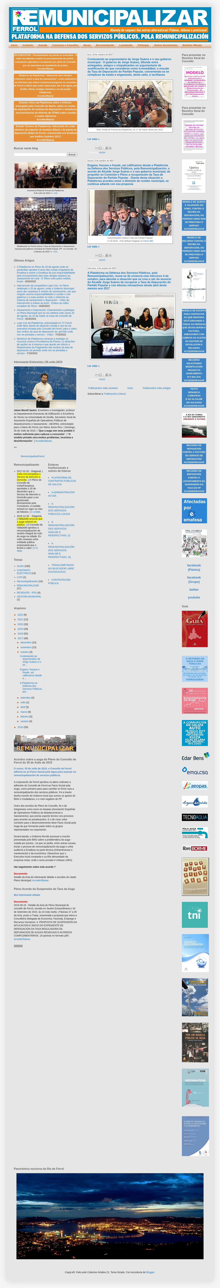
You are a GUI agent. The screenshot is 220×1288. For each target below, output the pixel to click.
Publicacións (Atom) (115, 393)
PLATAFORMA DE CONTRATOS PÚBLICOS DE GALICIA (62, 481)
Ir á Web (35, 511)
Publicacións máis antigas (157, 388)
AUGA (102, 152)
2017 (21, 638)
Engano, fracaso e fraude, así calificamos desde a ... (31, 673)
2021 (21, 619)
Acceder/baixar (22, 939)
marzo (24, 711)
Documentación (105, 45)
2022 (21, 614)
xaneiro (24, 721)
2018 (21, 633)
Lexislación (126, 45)
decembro (26, 642)
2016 (21, 727)
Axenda (42, 45)
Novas (87, 45)
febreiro (24, 716)
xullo (23, 702)
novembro (26, 647)
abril (23, 707)
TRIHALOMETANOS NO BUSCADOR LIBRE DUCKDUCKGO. (61, 568)
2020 (21, 624)
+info (55, 193)
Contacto (28, 45)
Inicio (14, 45)
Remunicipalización (27, 581)
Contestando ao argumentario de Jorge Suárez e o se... (30, 660)
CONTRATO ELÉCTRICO (24, 572)
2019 (21, 629)
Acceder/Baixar (43, 440)
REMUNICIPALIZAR (28, 585)
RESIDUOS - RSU (27, 592)
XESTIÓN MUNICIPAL (29, 596)
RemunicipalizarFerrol (32, 456)
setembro (25, 697)
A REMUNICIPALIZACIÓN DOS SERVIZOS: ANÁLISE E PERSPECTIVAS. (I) (61, 529)
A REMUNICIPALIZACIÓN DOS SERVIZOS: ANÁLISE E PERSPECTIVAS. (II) (61, 550)
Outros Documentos (166, 45)
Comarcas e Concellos (65, 45)
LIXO (20, 577)
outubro (24, 652)
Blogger (150, 1272)
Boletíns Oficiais (192, 45)
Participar (143, 45)
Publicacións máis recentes (103, 388)
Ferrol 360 (148, 241)
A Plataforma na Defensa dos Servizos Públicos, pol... (31, 687)
